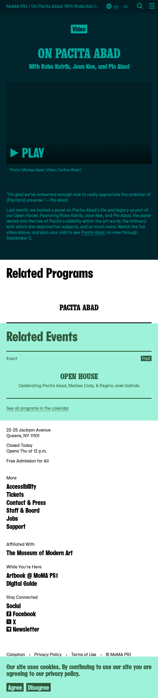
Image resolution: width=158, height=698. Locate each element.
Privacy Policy (48, 654)
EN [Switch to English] (116, 6)
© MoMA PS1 (118, 654)
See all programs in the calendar (37, 408)
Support (15, 526)
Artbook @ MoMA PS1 (32, 575)
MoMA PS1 (16, 6)
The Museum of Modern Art (39, 552)
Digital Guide (21, 583)
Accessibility (21, 486)
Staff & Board (22, 510)
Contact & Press (26, 502)
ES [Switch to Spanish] (125, 6)
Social (13, 605)
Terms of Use (84, 654)
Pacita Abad (92, 232)
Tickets (15, 494)
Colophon (16, 654)
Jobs (12, 518)
